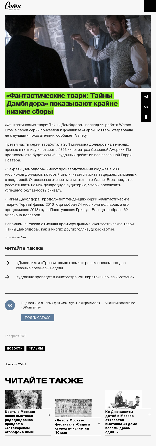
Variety (81, 135)
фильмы (36, 348)
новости (14, 348)
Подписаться (37, 317)
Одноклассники (146, 117)
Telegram (146, 97)
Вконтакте (146, 107)
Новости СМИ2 (15, 364)
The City (13, 5)
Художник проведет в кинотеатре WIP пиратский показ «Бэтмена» (75, 277)
